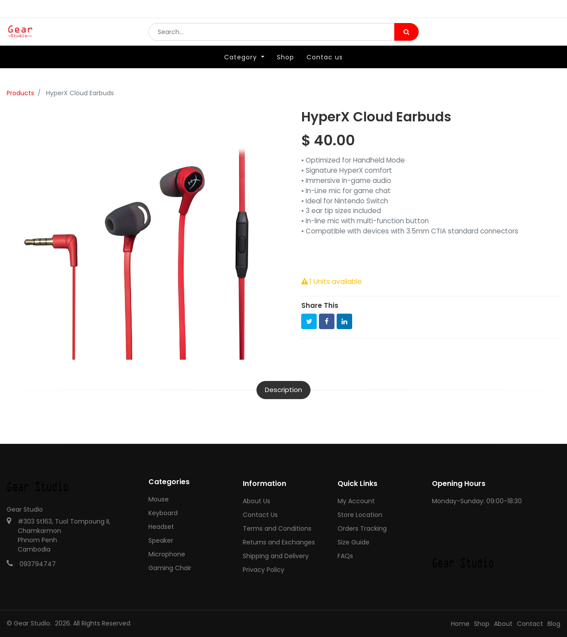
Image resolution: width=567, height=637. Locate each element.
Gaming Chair (169, 567)
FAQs (345, 556)
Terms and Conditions (277, 528)
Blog (554, 623)
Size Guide (353, 542)
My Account (356, 501)
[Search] (406, 38)
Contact (530, 623)
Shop (481, 623)
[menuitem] (285, 69)
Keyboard (163, 513)
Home (460, 623)
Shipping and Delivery (276, 556)
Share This (319, 305)
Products (20, 93)
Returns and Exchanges (279, 542)
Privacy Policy (263, 569)
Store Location (360, 514)
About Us (256, 501)
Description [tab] (283, 389)
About (503, 623)
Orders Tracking (362, 528)
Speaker (160, 540)
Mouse (158, 499)
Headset (161, 526)
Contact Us (260, 514)
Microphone (166, 554)
